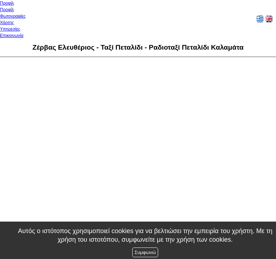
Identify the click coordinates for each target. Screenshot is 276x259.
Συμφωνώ (145, 252)
